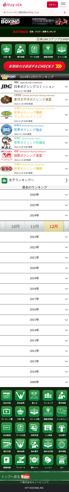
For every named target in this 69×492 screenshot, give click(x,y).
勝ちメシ (34, 467)
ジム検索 (48, 434)
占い (62, 467)
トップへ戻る (15, 476)
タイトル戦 (62, 56)
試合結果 (20, 402)
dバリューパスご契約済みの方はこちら (21, 12)
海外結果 (20, 450)
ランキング (48, 402)
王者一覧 (7, 56)
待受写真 (34, 434)
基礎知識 (7, 467)
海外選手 (34, 450)
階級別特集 (48, 56)
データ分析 (34, 56)
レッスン (48, 467)
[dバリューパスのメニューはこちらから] (63, 5)
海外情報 (62, 450)
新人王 (34, 402)
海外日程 (7, 450)
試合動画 (7, 434)
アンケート (20, 467)
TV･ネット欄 (7, 418)
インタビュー (62, 418)
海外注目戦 (48, 450)
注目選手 (62, 434)
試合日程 (7, 402)
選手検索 (20, 56)
